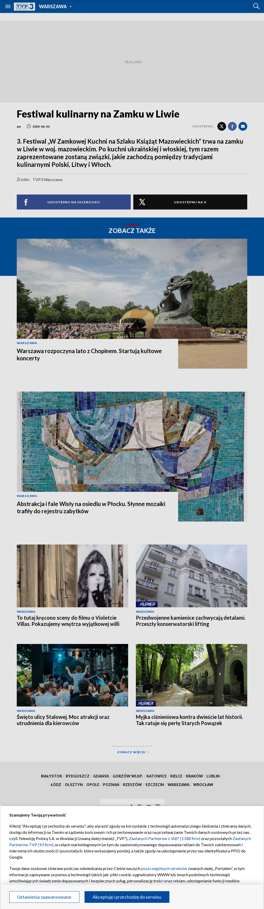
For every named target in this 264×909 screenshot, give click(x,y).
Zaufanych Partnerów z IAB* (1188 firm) (164, 838)
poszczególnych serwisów (164, 868)
